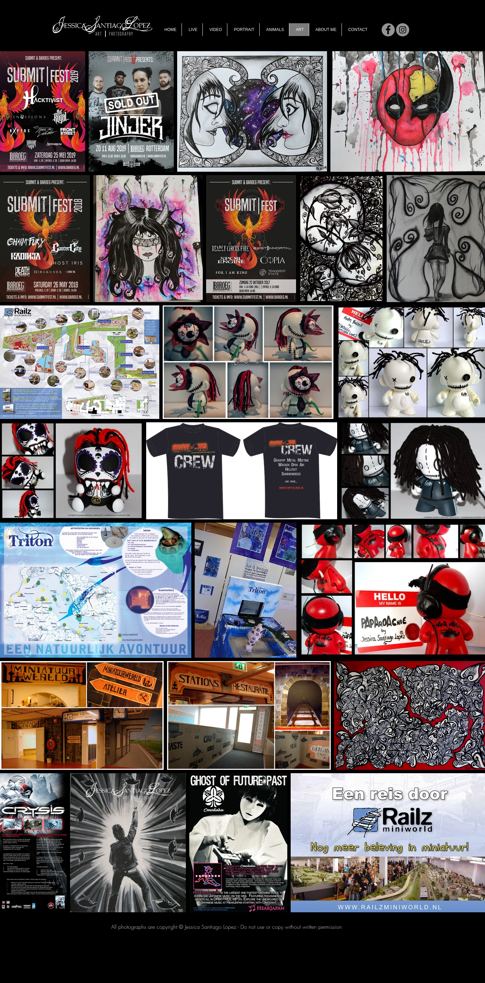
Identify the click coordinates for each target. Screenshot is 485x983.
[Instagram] (402, 29)
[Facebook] (388, 29)
